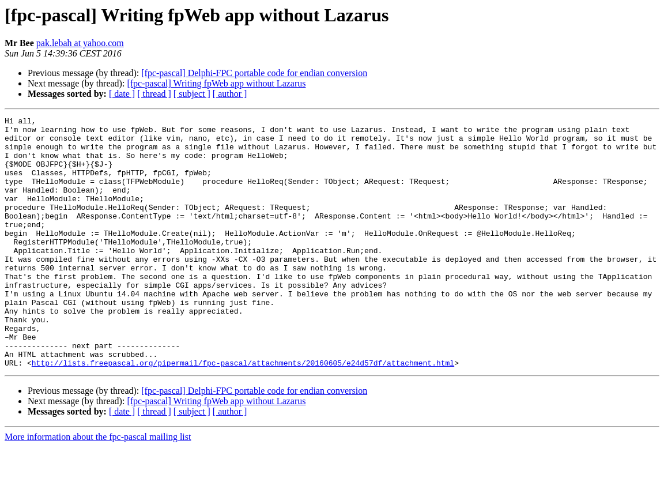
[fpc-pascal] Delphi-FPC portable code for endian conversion (254, 73)
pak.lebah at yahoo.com (80, 43)
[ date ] (122, 94)
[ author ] (230, 94)
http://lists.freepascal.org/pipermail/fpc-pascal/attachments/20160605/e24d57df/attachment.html (243, 413)
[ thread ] (154, 94)
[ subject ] (191, 94)
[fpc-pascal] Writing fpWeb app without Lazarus (216, 83)
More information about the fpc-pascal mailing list (98, 487)
